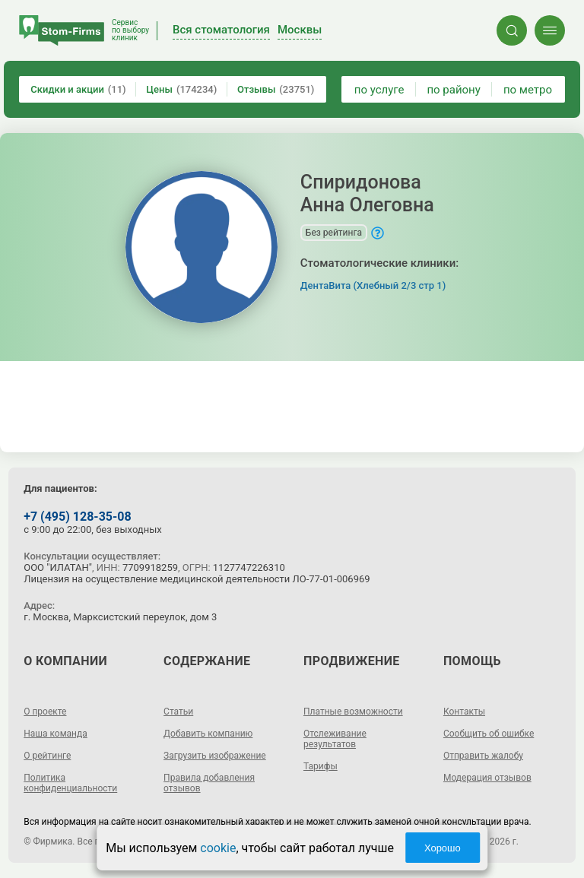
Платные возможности (353, 711)
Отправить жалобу (483, 755)
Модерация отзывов (487, 777)
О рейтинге (47, 755)
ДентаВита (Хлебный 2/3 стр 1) (373, 285)
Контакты (464, 711)
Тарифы (320, 766)
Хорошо (442, 848)
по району (453, 90)
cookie (218, 848)
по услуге (379, 90)
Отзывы (275, 89)
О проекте (45, 711)
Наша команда (55, 733)
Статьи (178, 711)
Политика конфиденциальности (70, 783)
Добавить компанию (207, 733)
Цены (181, 89)
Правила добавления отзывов (209, 783)
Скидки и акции (77, 89)
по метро (527, 90)
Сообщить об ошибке (488, 733)
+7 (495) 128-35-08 (77, 516)
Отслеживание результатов (335, 739)
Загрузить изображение (214, 755)
